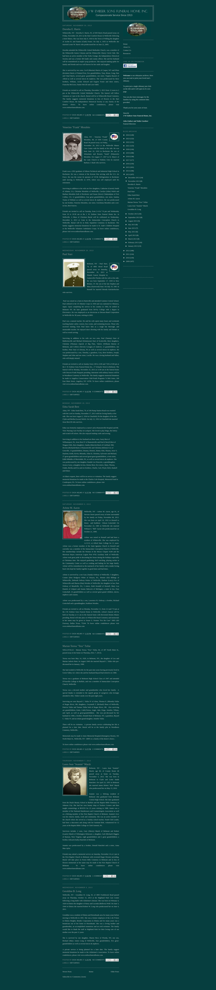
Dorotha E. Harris (71, 29)
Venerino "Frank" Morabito (76, 127)
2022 (128, 142)
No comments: (99, 115)
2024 (128, 135)
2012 (128, 251)
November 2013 (134, 181)
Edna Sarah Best (71, 406)
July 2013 (132, 224)
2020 (128, 149)
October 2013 (133, 214)
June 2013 (132, 228)
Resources (126, 53)
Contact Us (127, 50)
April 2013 (132, 235)
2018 (128, 156)
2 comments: (98, 749)
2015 (128, 167)
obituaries (74, 118)
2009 (128, 261)
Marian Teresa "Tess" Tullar (77, 646)
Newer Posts (67, 972)
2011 (128, 254)
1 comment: (97, 876)
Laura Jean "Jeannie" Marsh (77, 764)
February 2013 (133, 242)
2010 (128, 258)
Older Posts (115, 972)
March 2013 (132, 239)
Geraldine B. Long (72, 891)
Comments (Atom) (79, 977)
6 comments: (98, 239)
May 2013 (132, 232)
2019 (128, 153)
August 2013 (133, 221)
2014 (128, 171)
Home (91, 972)
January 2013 (133, 246)
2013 (128, 174)
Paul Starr (67, 254)
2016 (128, 164)
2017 (128, 160)
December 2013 (134, 178)
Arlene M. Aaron (71, 508)
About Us (126, 47)
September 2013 (134, 217)
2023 (128, 139)
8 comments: (98, 391)
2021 (128, 146)
